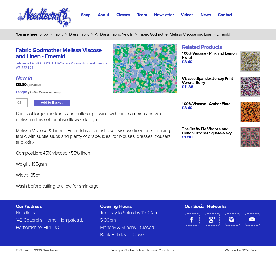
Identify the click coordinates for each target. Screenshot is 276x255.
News (206, 14)
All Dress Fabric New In (114, 34)
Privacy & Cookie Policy (127, 250)
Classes (123, 14)
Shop (86, 14)
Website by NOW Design (242, 250)
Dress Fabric (79, 34)
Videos (187, 14)
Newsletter (164, 14)
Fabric (58, 34)
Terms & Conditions (160, 250)
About (103, 14)
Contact (225, 14)
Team (142, 14)
